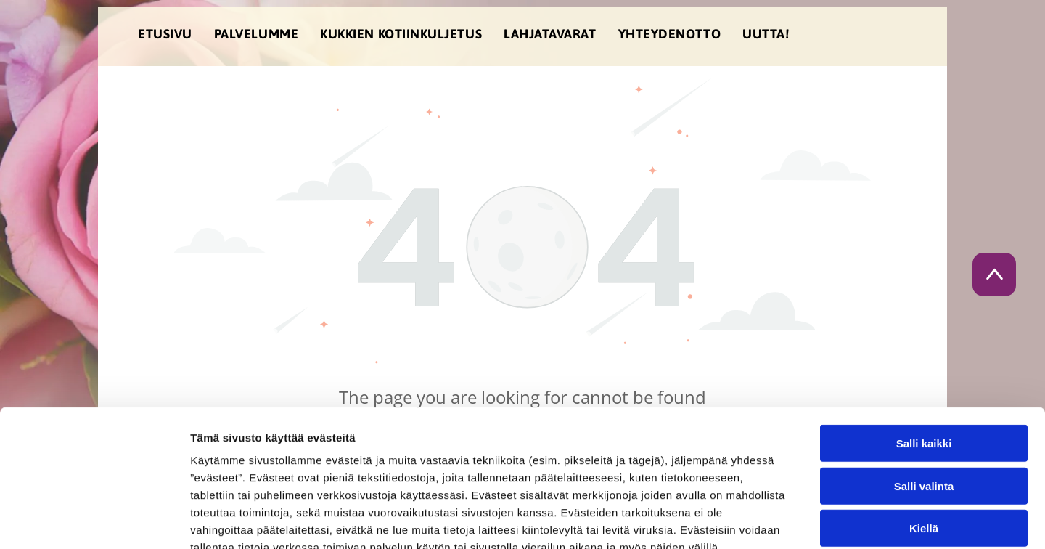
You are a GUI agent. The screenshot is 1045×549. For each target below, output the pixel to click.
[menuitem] (165, 36)
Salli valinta (924, 400)
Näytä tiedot (776, 520)
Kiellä (923, 442)
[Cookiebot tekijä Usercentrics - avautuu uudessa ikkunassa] (93, 521)
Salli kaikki (924, 357)
